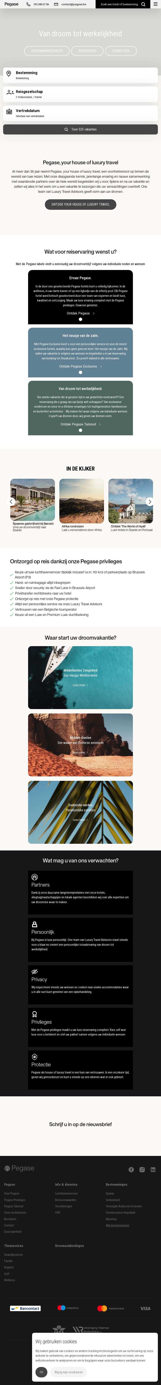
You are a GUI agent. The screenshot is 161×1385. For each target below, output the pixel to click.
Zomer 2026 (121, 51)
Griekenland (113, 1200)
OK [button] (41, 1372)
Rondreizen (87, 51)
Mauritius (111, 1219)
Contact (9, 1225)
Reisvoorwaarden (65, 1200)
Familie (8, 1261)
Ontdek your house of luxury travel (81, 204)
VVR (57, 1212)
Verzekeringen (63, 1206)
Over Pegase (11, 1193)
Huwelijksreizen (13, 1255)
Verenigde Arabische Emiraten (124, 1206)
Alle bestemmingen (117, 1225)
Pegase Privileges (14, 1200)
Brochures (10, 1219)
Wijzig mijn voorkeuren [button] (69, 1372)
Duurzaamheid (12, 1232)
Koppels (9, 1267)
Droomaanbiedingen (46, 51)
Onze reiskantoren (15, 1212)
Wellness (9, 1280)
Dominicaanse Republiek (120, 1212)
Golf (6, 1274)
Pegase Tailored (13, 1206)
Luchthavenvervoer (66, 1193)
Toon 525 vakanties (81, 129)
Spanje (110, 1193)
